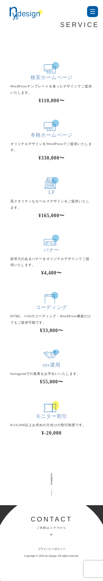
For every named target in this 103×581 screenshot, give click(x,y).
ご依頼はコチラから (52, 527)
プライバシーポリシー (51, 549)
